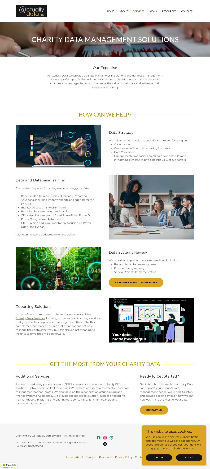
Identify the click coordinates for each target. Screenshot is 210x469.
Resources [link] (169, 11)
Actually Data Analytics (30, 318)
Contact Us (154, 410)
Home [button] (69, 457)
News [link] (153, 11)
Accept (189, 457)
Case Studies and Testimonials (136, 282)
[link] (31, 11)
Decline (158, 457)
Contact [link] (186, 11)
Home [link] (110, 11)
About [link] (123, 11)
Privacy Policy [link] (123, 457)
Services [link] (138, 11)
